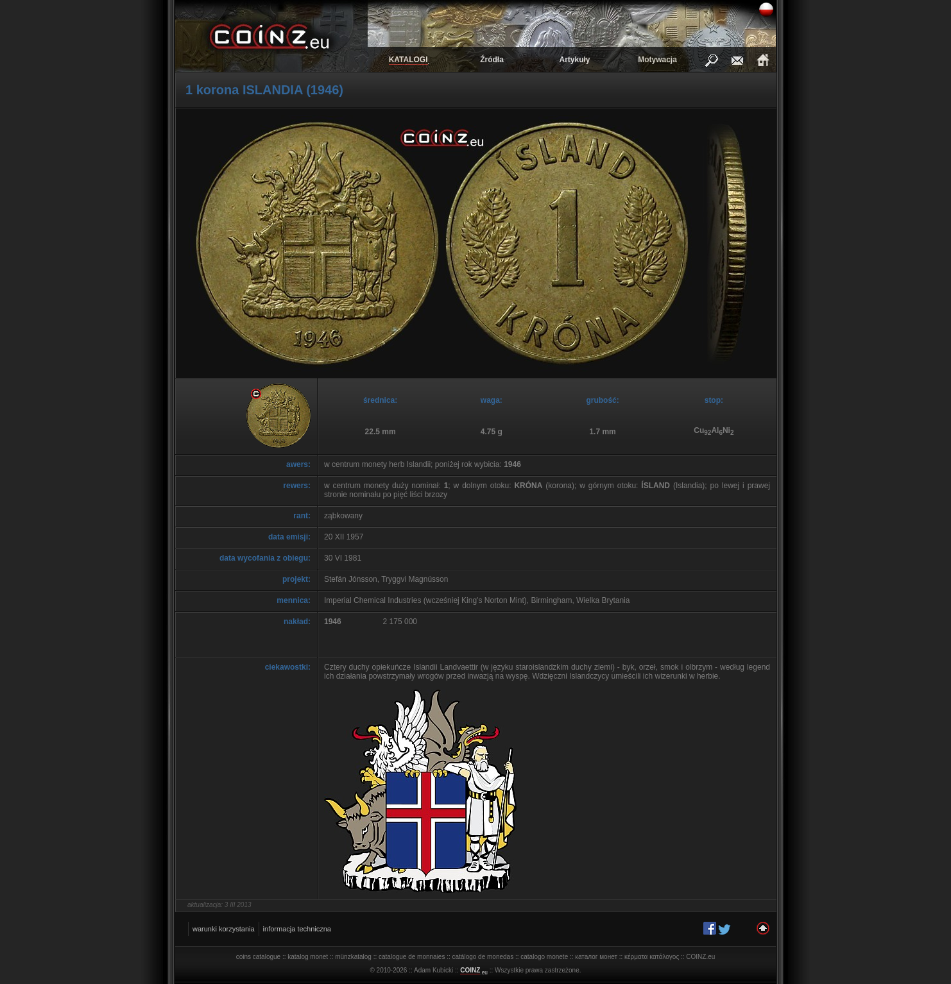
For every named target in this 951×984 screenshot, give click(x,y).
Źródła (492, 59)
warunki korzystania (224, 929)
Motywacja (657, 59)
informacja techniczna (297, 929)
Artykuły (574, 59)
